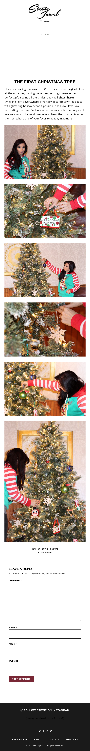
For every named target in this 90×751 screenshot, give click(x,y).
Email (13, 644)
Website (14, 660)
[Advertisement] (45, 58)
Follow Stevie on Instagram (45, 710)
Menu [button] (47, 21)
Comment (16, 580)
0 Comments (45, 552)
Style (45, 549)
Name (13, 627)
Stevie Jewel (45, 11)
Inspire (36, 549)
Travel (54, 549)
